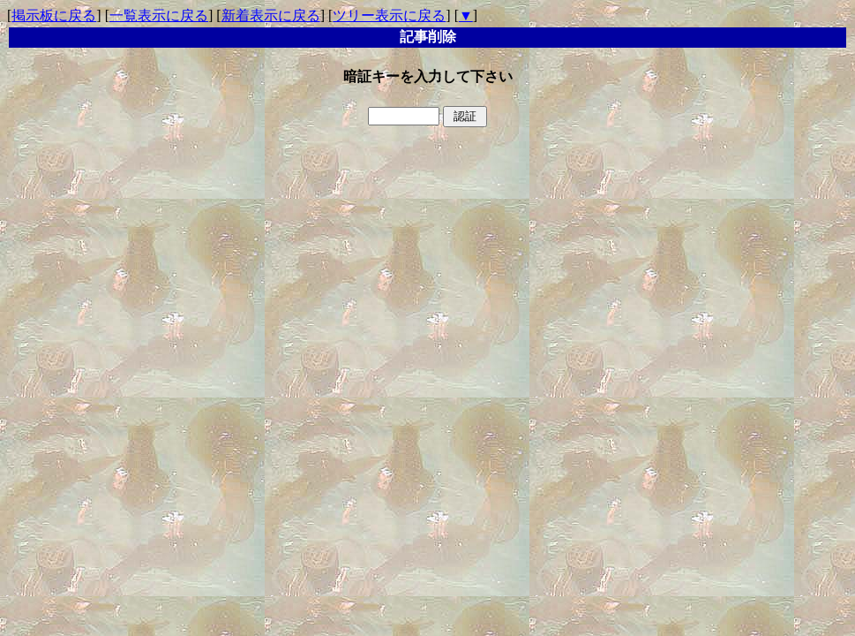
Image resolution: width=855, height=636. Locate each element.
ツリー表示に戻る (389, 15)
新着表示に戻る (270, 15)
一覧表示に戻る (158, 15)
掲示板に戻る (53, 15)
